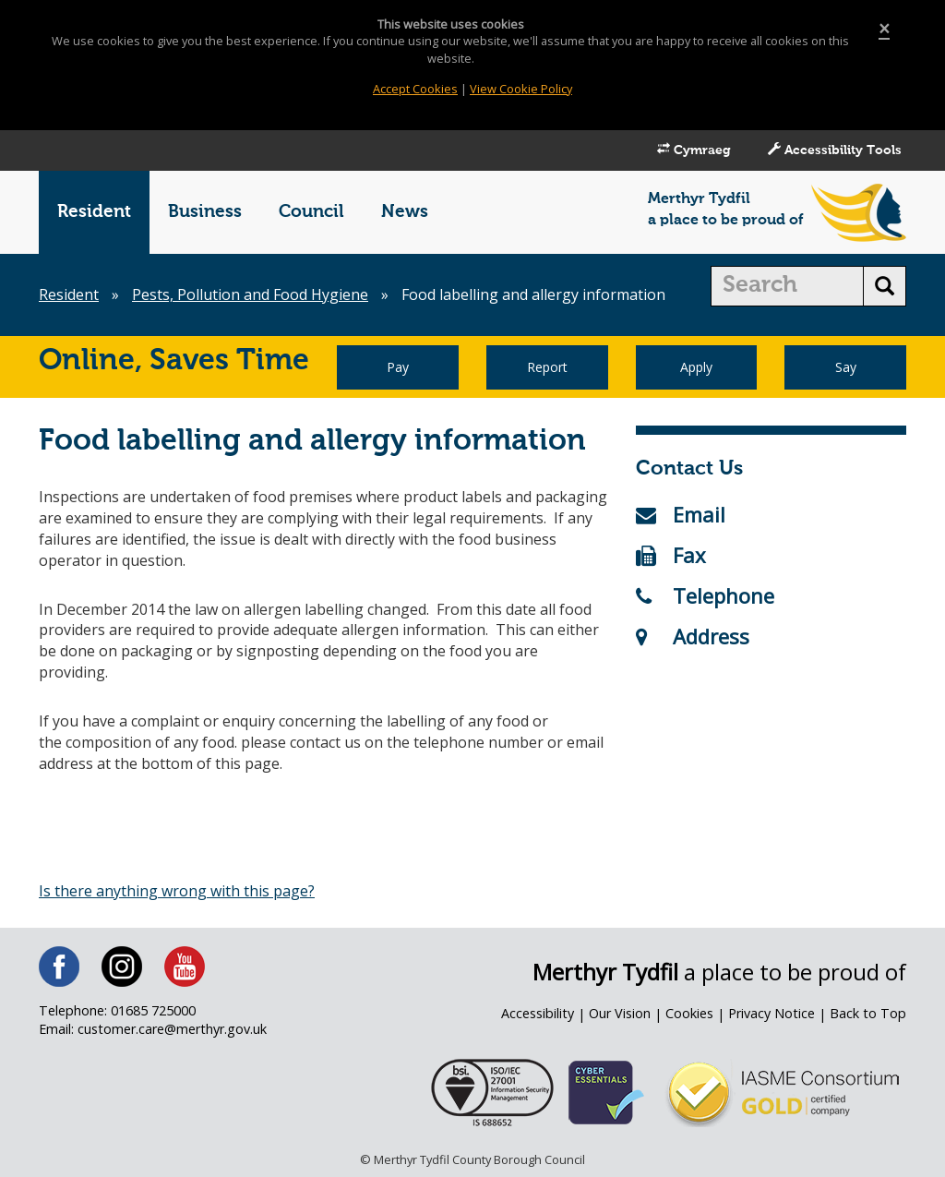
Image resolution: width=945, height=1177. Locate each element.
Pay (398, 367)
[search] (788, 286)
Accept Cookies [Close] (415, 88)
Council (311, 212)
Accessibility (537, 1013)
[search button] (884, 286)
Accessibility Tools (835, 149)
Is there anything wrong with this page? (177, 891)
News (404, 212)
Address (692, 636)
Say (845, 367)
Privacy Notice (771, 1013)
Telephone (705, 595)
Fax (671, 555)
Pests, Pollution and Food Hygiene (250, 294)
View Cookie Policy (521, 88)
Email (680, 514)
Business (205, 212)
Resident (94, 212)
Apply (696, 367)
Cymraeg (694, 149)
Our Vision (620, 1013)
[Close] (884, 29)
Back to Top (868, 1013)
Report (547, 367)
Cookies (689, 1013)
